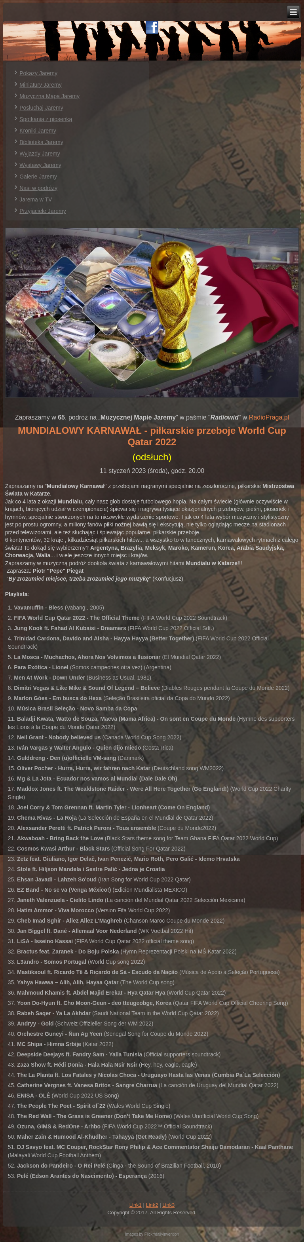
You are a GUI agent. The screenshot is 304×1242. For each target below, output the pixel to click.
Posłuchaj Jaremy (41, 107)
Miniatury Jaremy (40, 85)
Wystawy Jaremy (40, 165)
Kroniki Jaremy (37, 130)
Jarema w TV (35, 199)
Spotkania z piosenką (45, 119)
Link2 (152, 1205)
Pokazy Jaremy (38, 73)
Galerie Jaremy (38, 176)
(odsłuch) (152, 457)
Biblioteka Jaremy (41, 142)
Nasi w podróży (38, 188)
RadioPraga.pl (269, 417)
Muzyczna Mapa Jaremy (49, 96)
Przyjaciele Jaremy (42, 211)
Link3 (168, 1205)
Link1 (135, 1205)
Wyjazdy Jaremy (39, 153)
